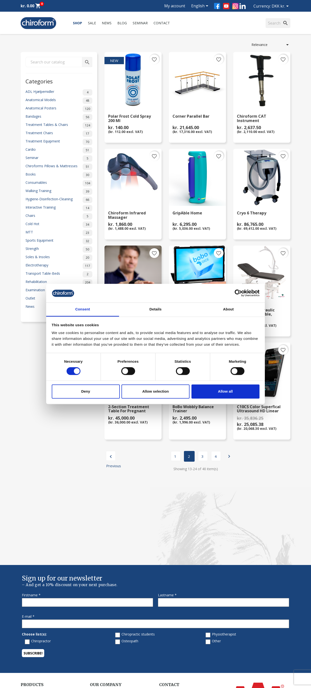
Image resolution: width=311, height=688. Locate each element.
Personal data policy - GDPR (112, 643)
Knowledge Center (35, 643)
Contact (162, 23)
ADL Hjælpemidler (59, 92)
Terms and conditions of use (112, 649)
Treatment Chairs (59, 134)
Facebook (217, 6)
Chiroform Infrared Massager (127, 215)
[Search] (278, 23)
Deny (85, 391)
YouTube (226, 6)
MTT (59, 233)
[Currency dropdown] (281, 6)
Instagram (235, 6)
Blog (122, 23)
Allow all (225, 391)
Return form (99, 655)
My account (174, 6)
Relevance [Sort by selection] (270, 45)
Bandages (59, 117)
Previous (111, 457)
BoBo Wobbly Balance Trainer (193, 409)
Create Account (33, 662)
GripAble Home (187, 213)
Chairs (59, 216)
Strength (59, 249)
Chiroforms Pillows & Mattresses (59, 167)
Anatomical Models (59, 100)
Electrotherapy (59, 266)
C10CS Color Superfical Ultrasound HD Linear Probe (259, 409)
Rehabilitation (59, 282)
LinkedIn (243, 6)
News (107, 23)
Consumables (59, 183)
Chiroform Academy (36, 612)
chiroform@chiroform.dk (178, 635)
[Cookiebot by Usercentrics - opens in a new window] (238, 293)
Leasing (27, 655)
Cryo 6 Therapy (251, 213)
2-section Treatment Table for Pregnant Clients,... (128, 409)
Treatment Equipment (59, 142)
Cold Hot (59, 224)
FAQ (93, 618)
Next (229, 456)
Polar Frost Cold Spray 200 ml (129, 118)
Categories (39, 81)
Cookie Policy (100, 662)
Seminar (140, 23)
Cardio (59, 150)
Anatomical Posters (59, 109)
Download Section (35, 649)
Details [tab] (155, 309)
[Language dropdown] (200, 6)
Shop (77, 23)
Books (59, 175)
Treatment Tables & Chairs (59, 125)
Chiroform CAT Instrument (251, 118)
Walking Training (59, 191)
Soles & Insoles (59, 258)
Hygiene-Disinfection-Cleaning (59, 200)
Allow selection (155, 391)
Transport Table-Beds (59, 274)
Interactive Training (59, 208)
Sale (92, 23)
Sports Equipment (59, 241)
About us (97, 606)
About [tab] (228, 309)
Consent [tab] (82, 309)
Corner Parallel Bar (191, 116)
